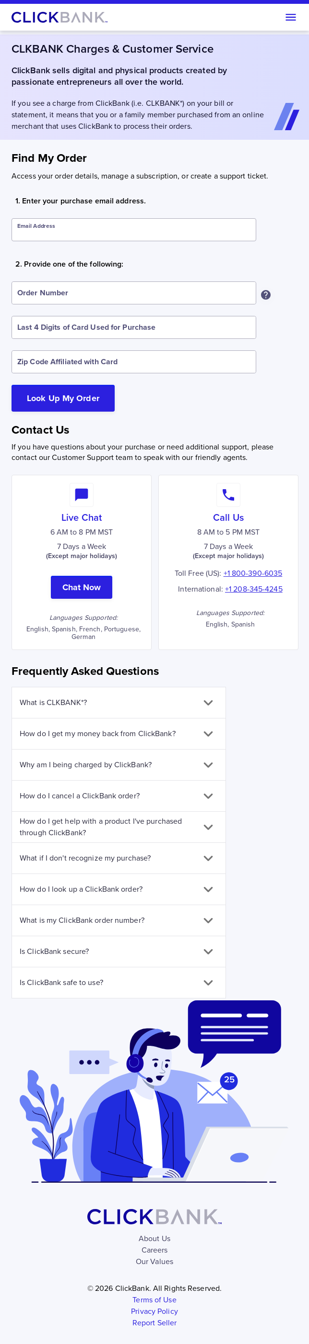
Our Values (154, 1261)
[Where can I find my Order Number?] (266, 295)
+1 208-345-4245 (254, 588)
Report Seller (154, 1322)
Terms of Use (154, 1299)
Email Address (36, 226)
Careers (155, 1249)
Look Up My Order (63, 398)
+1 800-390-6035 (253, 573)
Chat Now (82, 587)
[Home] (59, 17)
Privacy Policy (154, 1311)
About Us (154, 1238)
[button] (119, 702)
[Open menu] (290, 17)
